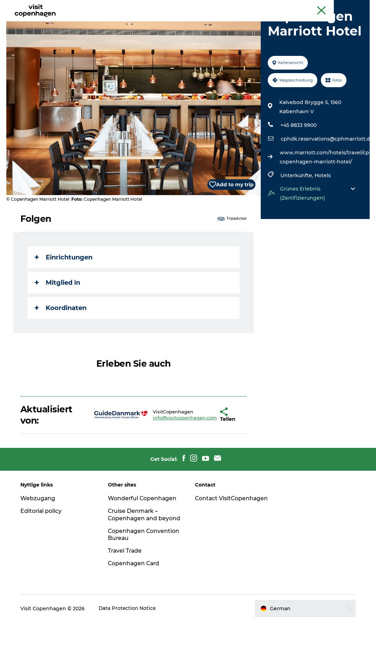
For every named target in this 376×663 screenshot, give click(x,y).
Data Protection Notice (130, 649)
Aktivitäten (143, 22)
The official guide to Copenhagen (290, 6)
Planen (237, 22)
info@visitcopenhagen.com (163, 451)
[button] (199, 448)
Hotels (322, 209)
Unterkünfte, (297, 209)
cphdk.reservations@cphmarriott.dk (326, 172)
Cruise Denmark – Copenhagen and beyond (134, 551)
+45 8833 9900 (298, 158)
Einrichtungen (64, 291)
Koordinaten (61, 341)
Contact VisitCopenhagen (220, 535)
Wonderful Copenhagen (143, 531)
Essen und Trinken (193, 22)
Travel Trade (126, 591)
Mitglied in (58, 316)
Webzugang (39, 531)
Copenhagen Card (350, 6)
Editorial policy (43, 544)
